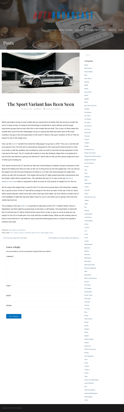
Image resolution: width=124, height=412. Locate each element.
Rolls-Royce (88, 319)
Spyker (86, 336)
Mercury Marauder (90, 268)
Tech (104, 30)
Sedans (86, 329)
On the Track (88, 295)
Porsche (87, 309)
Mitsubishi (87, 275)
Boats (86, 89)
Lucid (86, 237)
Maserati (87, 248)
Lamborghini (88, 214)
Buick (86, 102)
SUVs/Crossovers (90, 349)
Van (85, 386)
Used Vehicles (89, 383)
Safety (86, 326)
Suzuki (86, 353)
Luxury (86, 241)
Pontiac (86, 305)
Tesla (86, 363)
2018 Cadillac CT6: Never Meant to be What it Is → (64, 238)
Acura (86, 65)
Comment (10, 256)
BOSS (86, 95)
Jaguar (86, 200)
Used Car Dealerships (91, 380)
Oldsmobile (88, 292)
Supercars (87, 346)
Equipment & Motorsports (92, 156)
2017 (11, 233)
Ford (85, 173)
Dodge (86, 146)
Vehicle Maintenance (91, 393)
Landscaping (88, 221)
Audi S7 (15, 144)
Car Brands (87, 112)
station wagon (88, 339)
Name (8, 286)
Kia (85, 207)
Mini (85, 271)
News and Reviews (92, 30)
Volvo (86, 400)
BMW (86, 85)
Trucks (86, 373)
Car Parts (87, 116)
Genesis (87, 177)
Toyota (86, 366)
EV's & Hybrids (89, 163)
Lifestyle (79, 30)
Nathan (39, 109)
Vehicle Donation (89, 390)
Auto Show (87, 78)
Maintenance (88, 244)
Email (8, 295)
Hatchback (87, 183)
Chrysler (87, 136)
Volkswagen (88, 397)
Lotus (86, 234)
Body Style (52, 30)
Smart (86, 332)
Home (120, 30)
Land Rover (88, 217)
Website (9, 305)
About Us (112, 30)
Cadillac (86, 109)
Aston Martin (88, 72)
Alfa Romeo (88, 68)
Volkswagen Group (46, 233)
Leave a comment (53, 109)
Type (86, 376)
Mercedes (87, 261)
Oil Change (87, 288)
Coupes (86, 143)
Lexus (86, 224)
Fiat (85, 170)
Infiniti (86, 193)
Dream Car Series (66, 30)
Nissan (86, 282)
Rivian (86, 315)
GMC (86, 180)
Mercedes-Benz (89, 265)
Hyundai (87, 190)
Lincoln (86, 227)
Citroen (86, 139)
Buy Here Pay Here (90, 105)
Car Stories (88, 126)
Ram (85, 312)
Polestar (87, 302)
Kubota (86, 210)
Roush (86, 322)
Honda (86, 187)
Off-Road (87, 285)
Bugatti (86, 99)
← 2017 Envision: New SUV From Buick (14, 238)
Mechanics (87, 258)
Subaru (86, 342)
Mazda (86, 251)
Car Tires (87, 129)
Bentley (86, 82)
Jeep (86, 204)
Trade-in (87, 370)
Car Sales (87, 122)
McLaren (87, 254)
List (85, 231)
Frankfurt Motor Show (32, 233)
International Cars (90, 197)
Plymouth (87, 298)
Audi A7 (24, 206)
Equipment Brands (90, 160)
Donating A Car (89, 149)
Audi (10, 230)
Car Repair (87, 119)
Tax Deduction (89, 356)
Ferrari (86, 166)
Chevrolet (87, 132)
